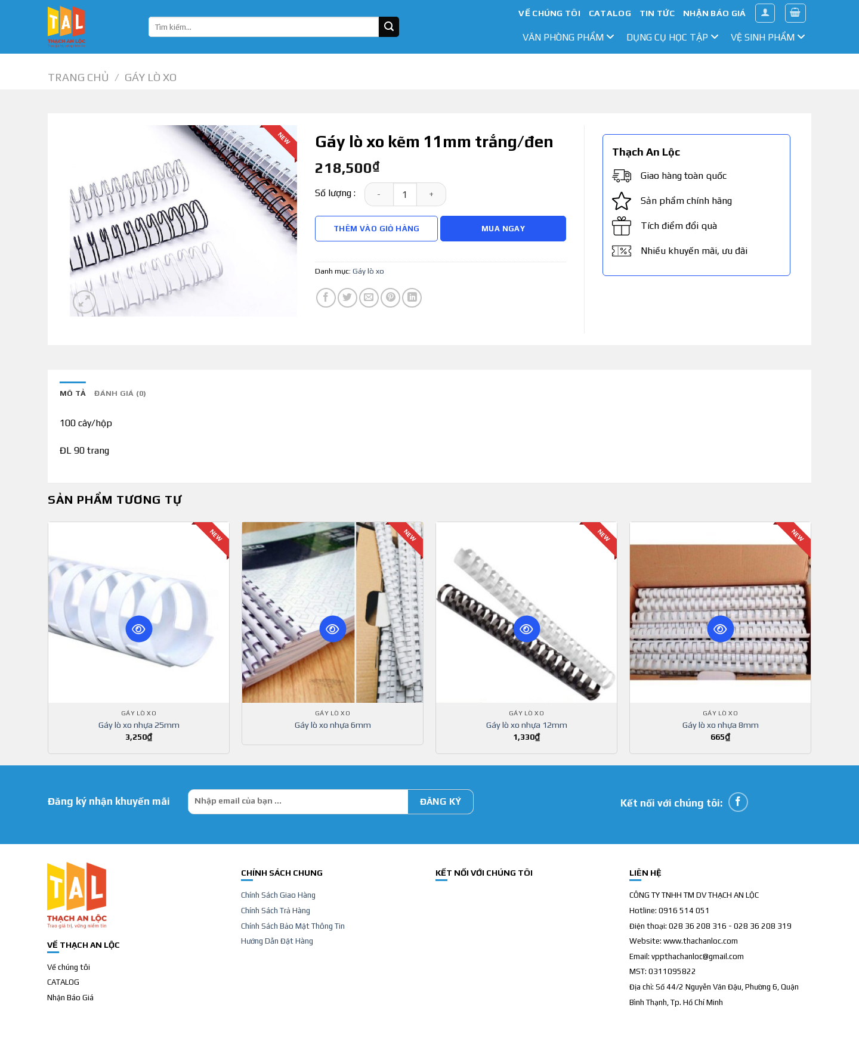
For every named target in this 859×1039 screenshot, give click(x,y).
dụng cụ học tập (672, 37)
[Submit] (389, 27)
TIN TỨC (657, 13)
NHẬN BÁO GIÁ (714, 13)
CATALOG (610, 13)
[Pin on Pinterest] (390, 298)
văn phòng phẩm (568, 37)
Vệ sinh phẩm (768, 37)
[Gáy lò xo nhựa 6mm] (332, 612)
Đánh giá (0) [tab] (120, 393)
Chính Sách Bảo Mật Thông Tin (293, 926)
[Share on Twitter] (347, 298)
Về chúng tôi (68, 967)
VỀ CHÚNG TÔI (549, 13)
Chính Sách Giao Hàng (278, 895)
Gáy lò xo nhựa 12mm (526, 725)
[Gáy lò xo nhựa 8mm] (720, 612)
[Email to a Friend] (369, 298)
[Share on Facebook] (326, 298)
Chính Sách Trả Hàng (275, 910)
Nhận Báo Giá (70, 997)
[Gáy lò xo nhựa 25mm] (138, 612)
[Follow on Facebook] (738, 802)
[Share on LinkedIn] (412, 298)
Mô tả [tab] (73, 393)
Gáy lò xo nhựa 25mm (139, 725)
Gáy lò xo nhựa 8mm (720, 725)
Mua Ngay (503, 228)
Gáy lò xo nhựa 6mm (333, 725)
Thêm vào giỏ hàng (376, 228)
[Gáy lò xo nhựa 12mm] (526, 612)
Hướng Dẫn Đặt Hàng (277, 940)
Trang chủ (78, 77)
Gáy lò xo (151, 77)
